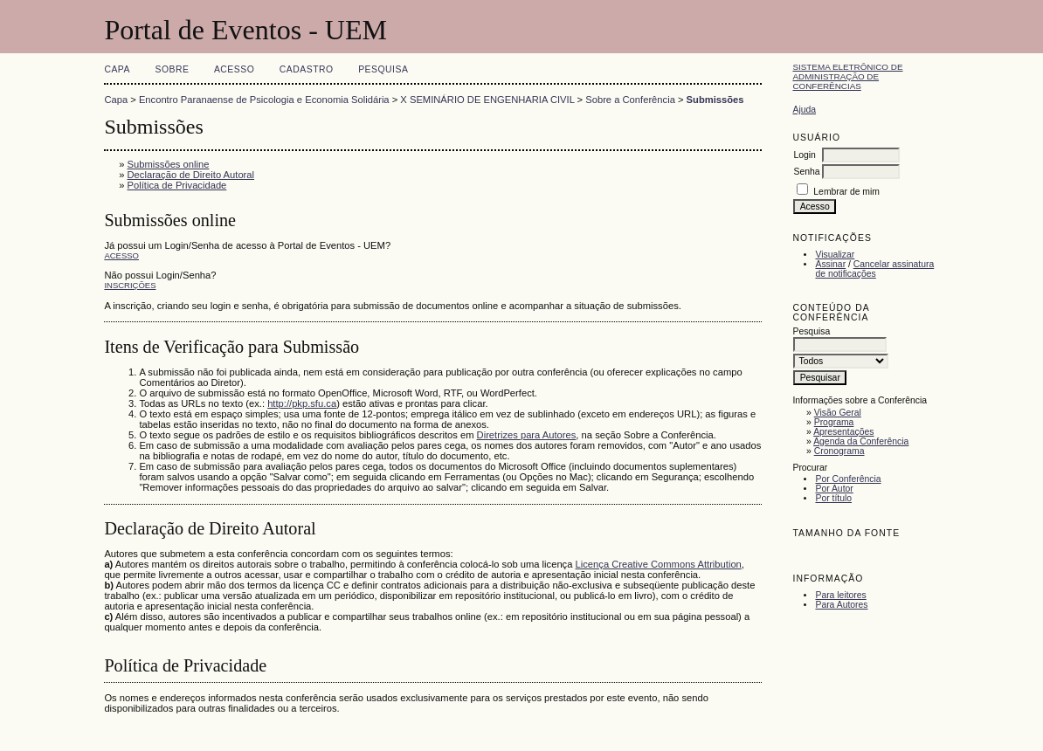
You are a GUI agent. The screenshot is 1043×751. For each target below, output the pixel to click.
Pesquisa (383, 69)
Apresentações (843, 432)
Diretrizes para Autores (527, 435)
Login (804, 155)
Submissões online (169, 164)
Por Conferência (848, 479)
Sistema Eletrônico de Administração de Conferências (847, 76)
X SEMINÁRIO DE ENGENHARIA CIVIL (487, 99)
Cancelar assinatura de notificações (874, 269)
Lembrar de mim (846, 191)
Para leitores (840, 595)
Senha (806, 171)
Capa (117, 69)
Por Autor (834, 488)
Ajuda (804, 109)
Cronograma (839, 451)
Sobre (172, 69)
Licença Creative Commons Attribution (659, 564)
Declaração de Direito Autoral (191, 174)
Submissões (715, 99)
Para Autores (841, 605)
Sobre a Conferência (630, 99)
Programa (834, 422)
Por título (833, 498)
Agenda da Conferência (860, 441)
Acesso (234, 69)
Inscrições (129, 285)
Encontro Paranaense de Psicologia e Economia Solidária (264, 99)
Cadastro (307, 69)
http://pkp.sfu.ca (301, 403)
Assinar (830, 264)
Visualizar (834, 254)
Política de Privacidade (177, 185)
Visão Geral (837, 412)
